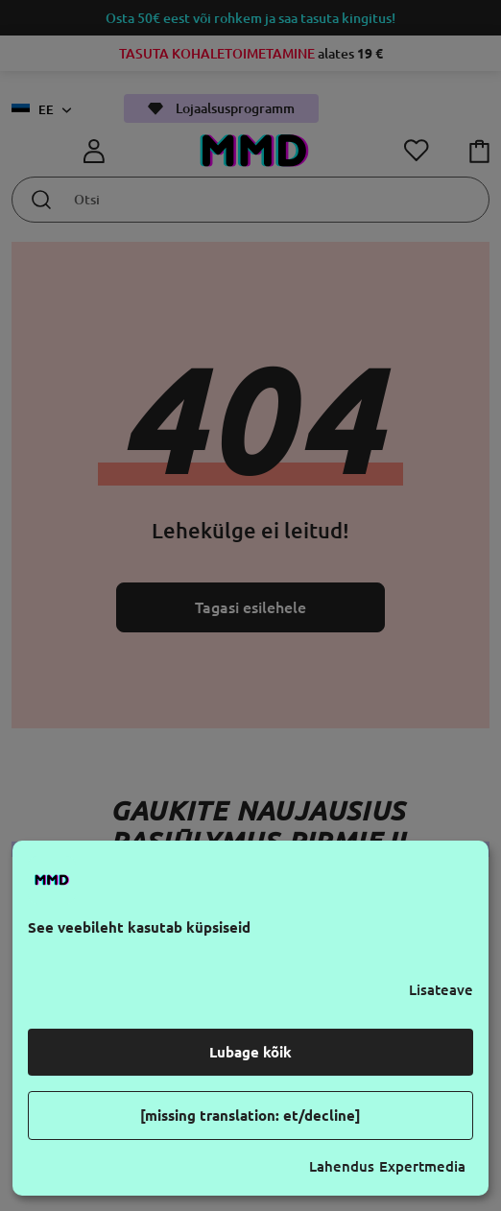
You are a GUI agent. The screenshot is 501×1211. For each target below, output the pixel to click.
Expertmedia (422, 1166)
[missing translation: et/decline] (250, 1115)
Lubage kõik (250, 1052)
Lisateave (441, 990)
